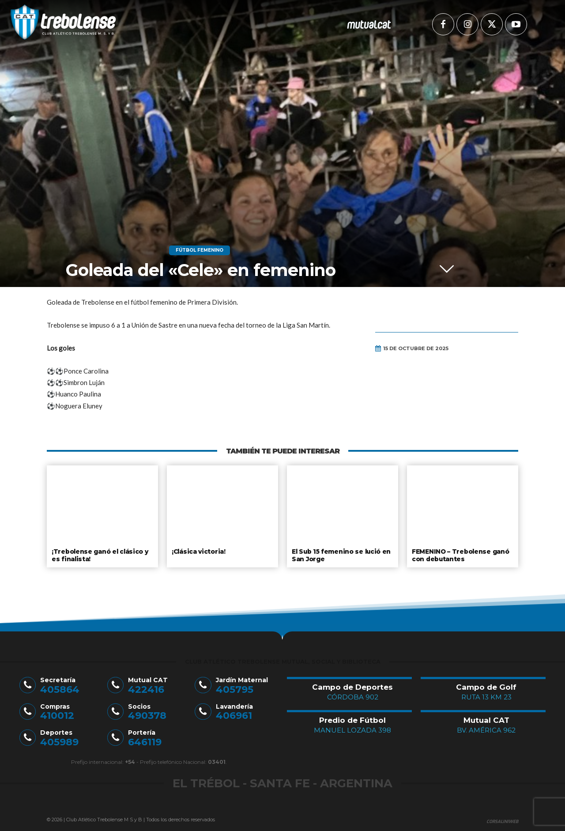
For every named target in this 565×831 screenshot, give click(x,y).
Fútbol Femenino (199, 250)
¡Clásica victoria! (198, 551)
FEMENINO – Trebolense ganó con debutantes (459, 555)
